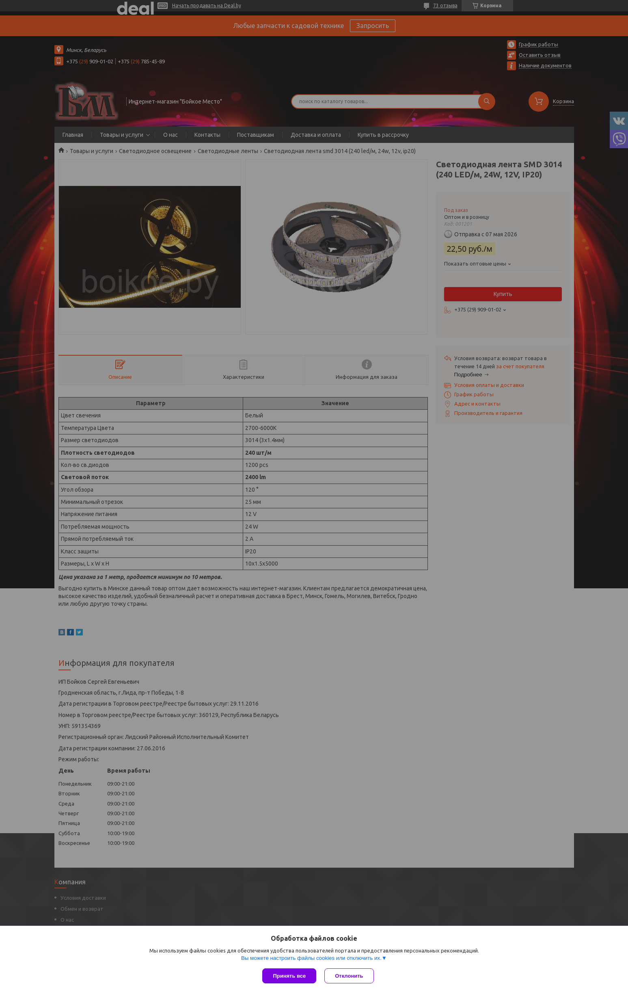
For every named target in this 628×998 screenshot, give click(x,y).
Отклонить (349, 976)
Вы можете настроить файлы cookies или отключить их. (311, 958)
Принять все (289, 976)
